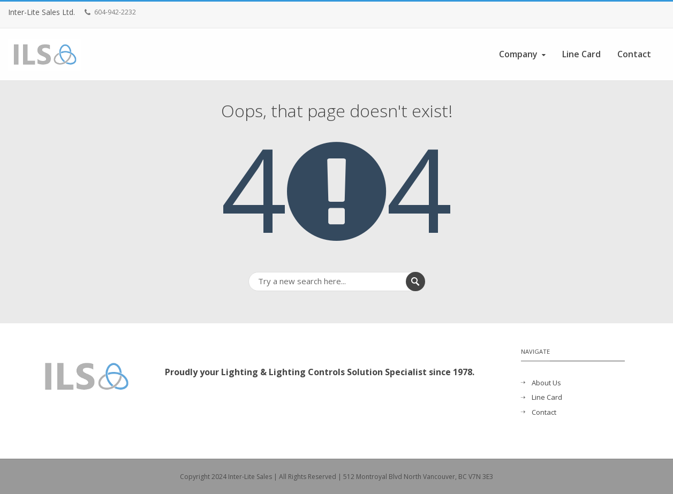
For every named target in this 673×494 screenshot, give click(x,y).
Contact (634, 54)
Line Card (581, 54)
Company (523, 54)
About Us (546, 382)
